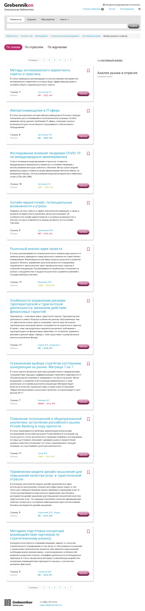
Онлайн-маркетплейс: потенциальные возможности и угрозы (41, 204)
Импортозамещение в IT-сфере (35, 110)
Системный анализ (91, 36)
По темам (13, 47)
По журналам (57, 47)
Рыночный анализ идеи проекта (36, 249)
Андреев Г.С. (60, 512)
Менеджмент (41, 36)
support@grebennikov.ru (51, 605)
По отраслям (34, 47)
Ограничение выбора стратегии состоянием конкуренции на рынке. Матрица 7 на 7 (45, 365)
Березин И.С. (44, 400)
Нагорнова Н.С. (45, 92)
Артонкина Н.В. (45, 135)
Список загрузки (93, 9)
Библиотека (12, 36)
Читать (83, 93)
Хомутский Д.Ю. (45, 512)
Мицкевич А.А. (45, 282)
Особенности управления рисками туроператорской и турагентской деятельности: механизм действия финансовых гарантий (38, 306)
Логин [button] (112, 9)
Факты (64, 19)
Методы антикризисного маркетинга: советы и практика (40, 72)
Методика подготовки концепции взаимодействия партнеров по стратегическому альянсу (37, 534)
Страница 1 (33, 60)
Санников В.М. (45, 572)
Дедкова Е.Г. (56, 345)
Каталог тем (27, 36)
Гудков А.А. (43, 345)
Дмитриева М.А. (45, 230)
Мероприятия (48, 19)
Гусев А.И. (42, 453)
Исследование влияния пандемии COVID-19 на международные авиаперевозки (45, 155)
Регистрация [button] (127, 9)
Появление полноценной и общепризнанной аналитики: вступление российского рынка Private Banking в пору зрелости (46, 422)
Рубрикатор (16, 19)
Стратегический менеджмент (65, 36)
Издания (31, 19)
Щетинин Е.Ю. (44, 184)
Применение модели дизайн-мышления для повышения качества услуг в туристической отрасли (46, 475)
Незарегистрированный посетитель (121, 5)
